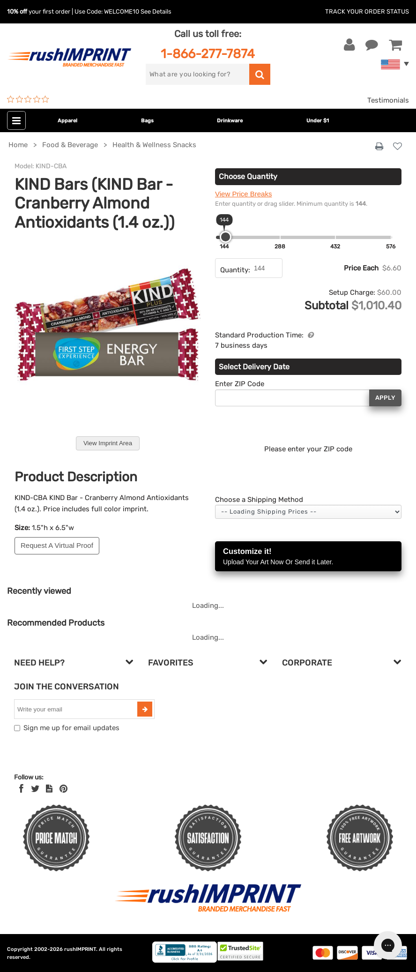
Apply (385, 397)
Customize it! (308, 557)
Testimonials (388, 100)
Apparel (67, 121)
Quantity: (235, 270)
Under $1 (317, 121)
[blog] (49, 788)
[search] (197, 74)
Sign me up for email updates (71, 728)
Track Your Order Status (367, 11)
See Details (156, 11)
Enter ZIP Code (239, 384)
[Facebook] (21, 788)
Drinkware (230, 121)
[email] (76, 709)
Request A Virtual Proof (57, 545)
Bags (147, 121)
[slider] (225, 237)
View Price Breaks (243, 194)
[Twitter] (35, 788)
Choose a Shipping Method (259, 499)
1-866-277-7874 (208, 53)
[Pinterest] (63, 788)
